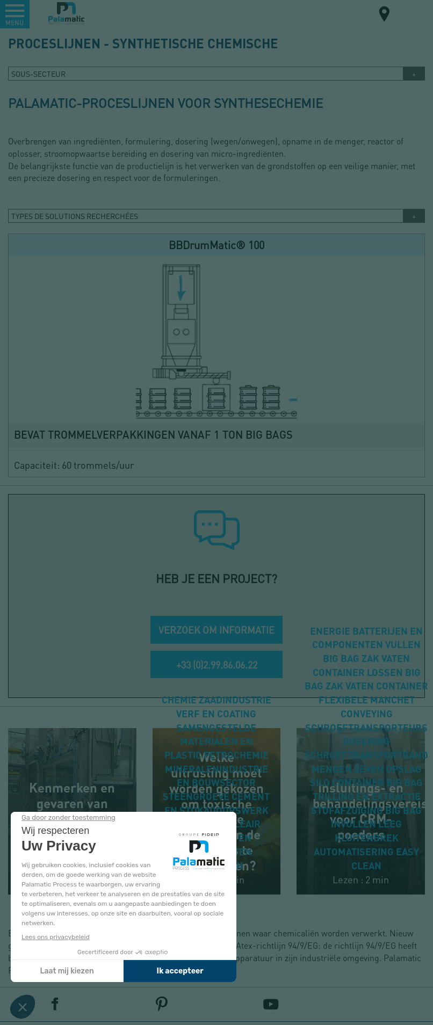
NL (410, 13)
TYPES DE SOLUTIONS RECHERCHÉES (74, 216)
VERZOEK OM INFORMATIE (216, 629)
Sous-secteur (38, 73)
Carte (385, 15)
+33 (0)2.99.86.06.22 (216, 664)
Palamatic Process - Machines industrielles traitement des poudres (66, 13)
